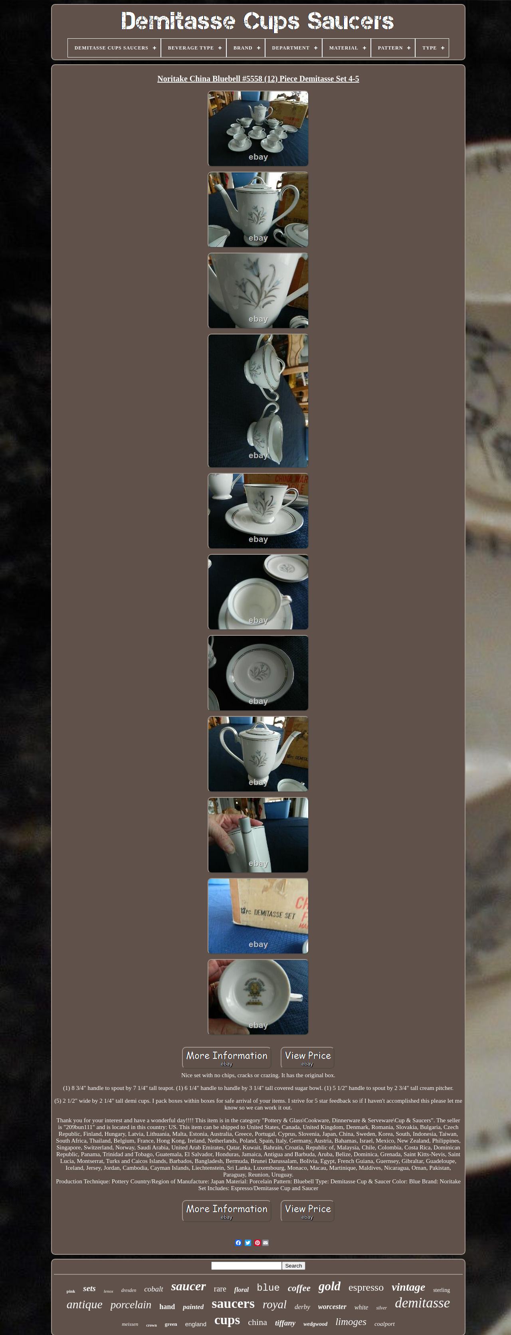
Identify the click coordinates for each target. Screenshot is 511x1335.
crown (151, 1325)
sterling (441, 1290)
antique (85, 1304)
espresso (366, 1287)
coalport (384, 1324)
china (257, 1322)
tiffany (285, 1323)
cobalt (153, 1289)
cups (227, 1320)
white (361, 1307)
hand (167, 1307)
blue (268, 1288)
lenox (108, 1291)
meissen (130, 1324)
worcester (332, 1307)
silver (381, 1308)
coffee (299, 1288)
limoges (350, 1321)
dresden (129, 1290)
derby (302, 1307)
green (171, 1324)
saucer (188, 1286)
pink (71, 1291)
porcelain (131, 1305)
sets (89, 1288)
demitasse (422, 1303)
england (195, 1324)
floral (241, 1289)
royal (275, 1304)
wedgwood (315, 1324)
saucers (233, 1303)
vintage (408, 1287)
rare (220, 1288)
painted (193, 1307)
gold (330, 1286)
